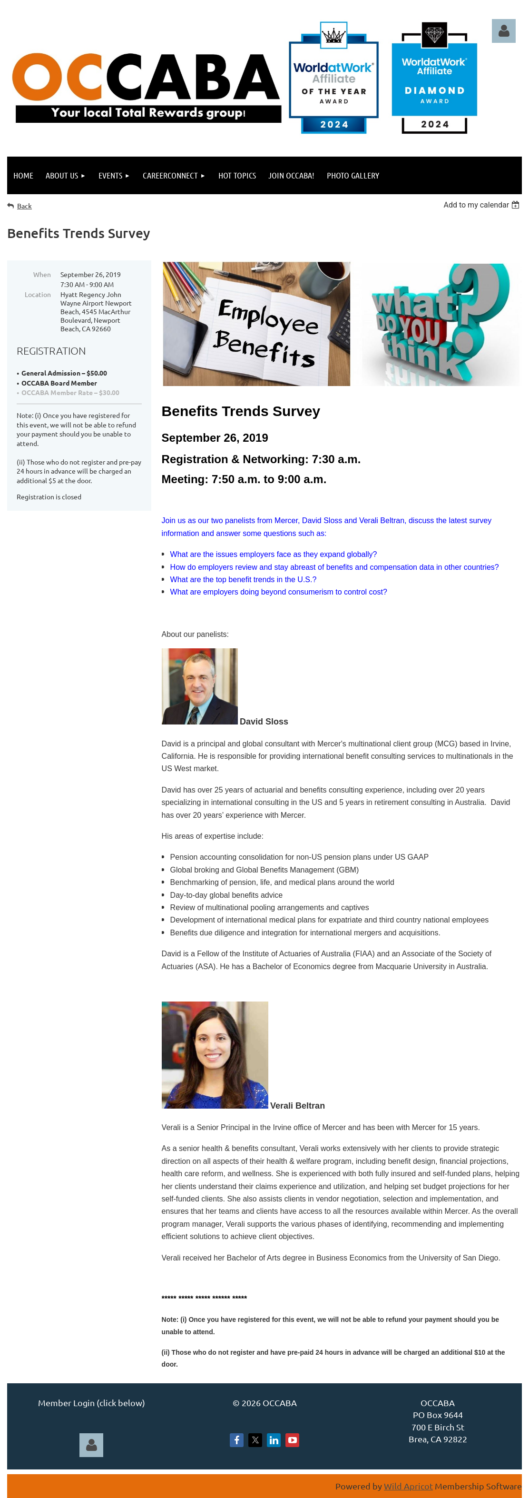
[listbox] (482, 205)
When (42, 274)
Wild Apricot (408, 1486)
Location (38, 294)
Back (24, 205)
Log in (504, 31)
